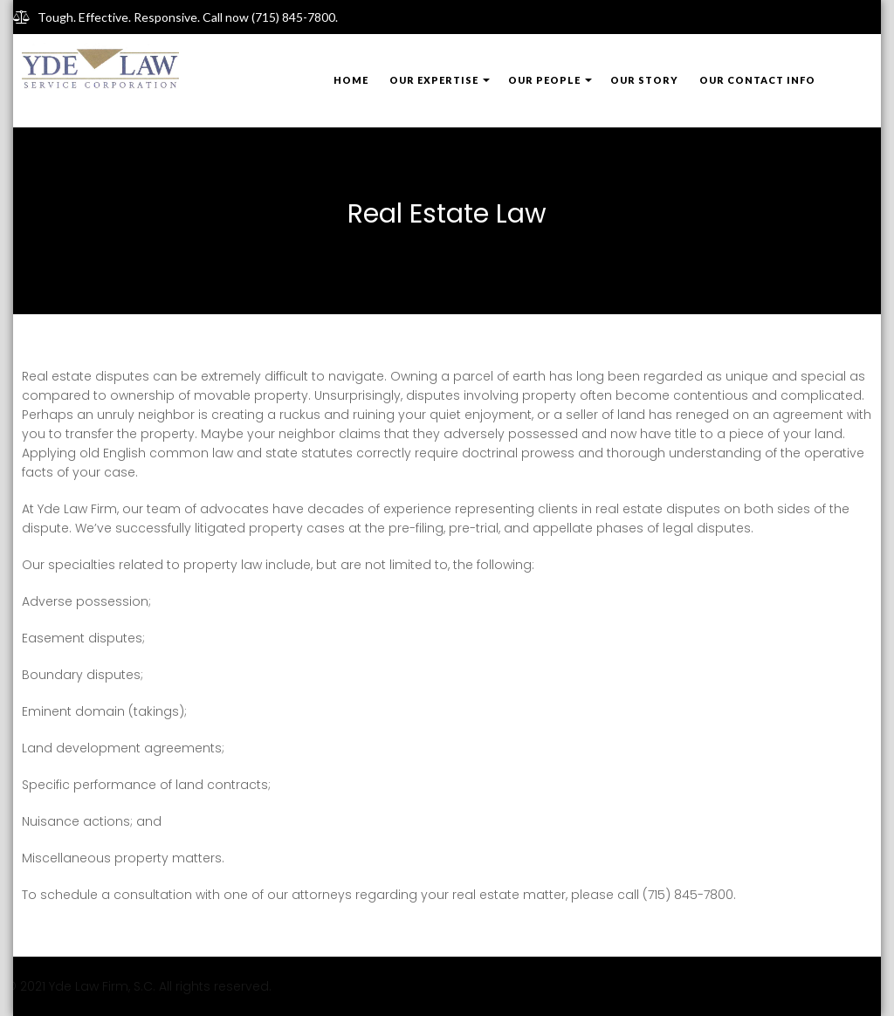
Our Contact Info (757, 80)
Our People (544, 80)
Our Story (644, 80)
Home (351, 80)
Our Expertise (433, 80)
